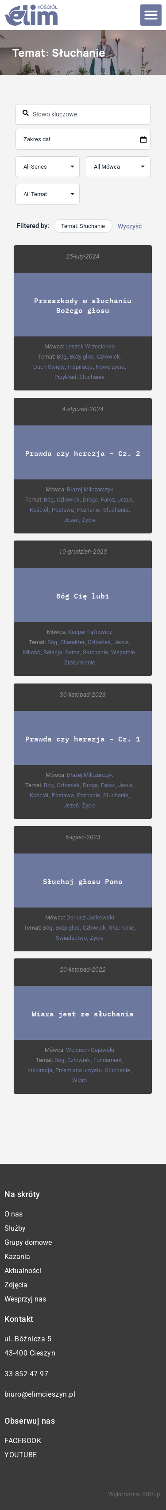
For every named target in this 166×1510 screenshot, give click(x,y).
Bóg (61, 356)
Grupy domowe (28, 1242)
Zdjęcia (15, 1285)
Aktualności (22, 1271)
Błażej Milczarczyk (90, 489)
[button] (151, 15)
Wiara (80, 1080)
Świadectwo (71, 938)
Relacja (52, 652)
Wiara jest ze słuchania (83, 1014)
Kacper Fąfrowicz (90, 632)
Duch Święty (49, 366)
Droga (90, 499)
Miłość (31, 652)
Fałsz (108, 499)
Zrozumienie (79, 662)
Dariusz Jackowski (90, 917)
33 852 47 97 (26, 1374)
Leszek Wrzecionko (90, 346)
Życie (89, 520)
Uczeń (71, 520)
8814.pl (152, 1494)
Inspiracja (80, 366)
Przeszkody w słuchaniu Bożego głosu (83, 305)
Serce (72, 652)
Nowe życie (110, 366)
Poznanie (88, 509)
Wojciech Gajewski (90, 1050)
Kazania (17, 1256)
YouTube (20, 1455)
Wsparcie (123, 652)
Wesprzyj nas (25, 1299)
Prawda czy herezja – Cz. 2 (83, 453)
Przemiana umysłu (79, 1070)
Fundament (108, 1060)
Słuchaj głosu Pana (83, 881)
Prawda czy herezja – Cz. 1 (83, 739)
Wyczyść (130, 226)
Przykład (66, 377)
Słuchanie (92, 377)
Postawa (63, 509)
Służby (15, 1228)
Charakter (73, 642)
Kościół (39, 509)
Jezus (125, 499)
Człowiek (108, 356)
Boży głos (81, 356)
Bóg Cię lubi (83, 596)
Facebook (22, 1441)
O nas (13, 1214)
